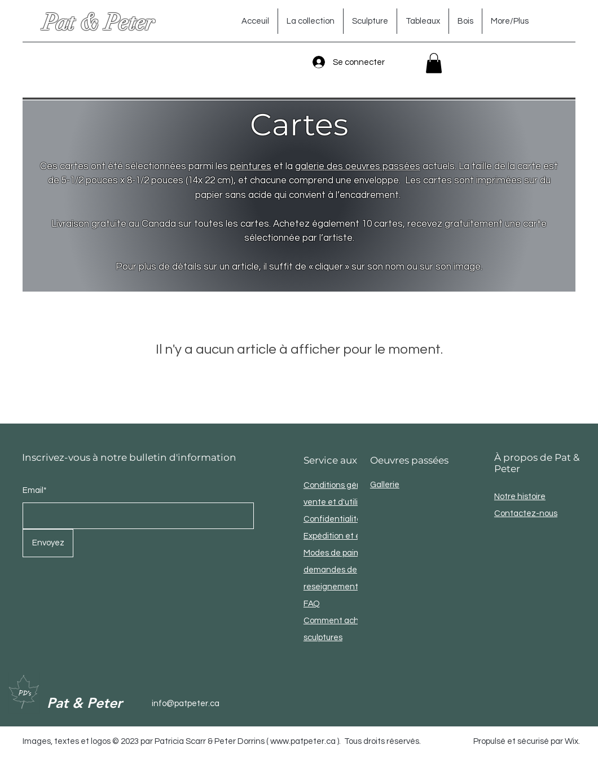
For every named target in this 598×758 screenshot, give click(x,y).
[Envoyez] (48, 543)
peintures (250, 166)
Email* (35, 490)
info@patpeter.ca (185, 703)
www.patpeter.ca (303, 741)
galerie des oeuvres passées (357, 166)
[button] (433, 63)
